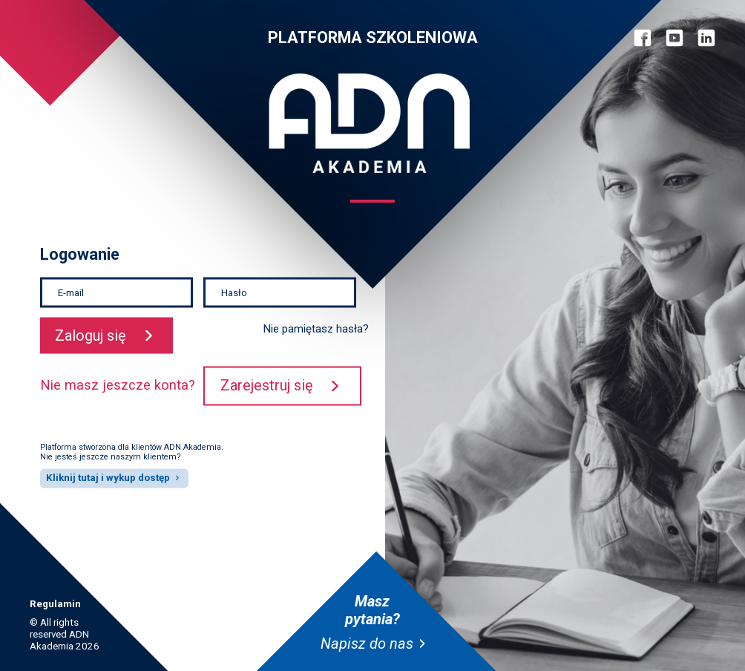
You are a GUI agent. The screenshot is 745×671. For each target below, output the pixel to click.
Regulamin (55, 603)
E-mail (71, 292)
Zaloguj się (90, 335)
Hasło (234, 292)
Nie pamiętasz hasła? (316, 329)
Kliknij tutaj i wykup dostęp (108, 477)
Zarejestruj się (266, 386)
